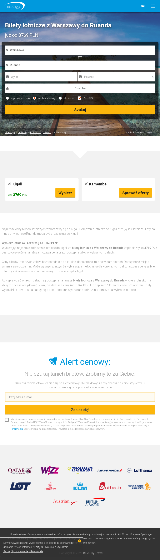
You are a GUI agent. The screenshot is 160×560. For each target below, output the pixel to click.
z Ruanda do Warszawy (140, 132)
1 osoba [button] (80, 88)
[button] (151, 6)
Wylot (14, 77)
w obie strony (44, 98)
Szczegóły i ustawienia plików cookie (23, 551)
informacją (17, 429)
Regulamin (62, 547)
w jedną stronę (18, 98)
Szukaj (80, 110)
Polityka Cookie (42, 547)
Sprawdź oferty (135, 193)
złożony (66, 98)
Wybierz (65, 193)
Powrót (89, 77)
